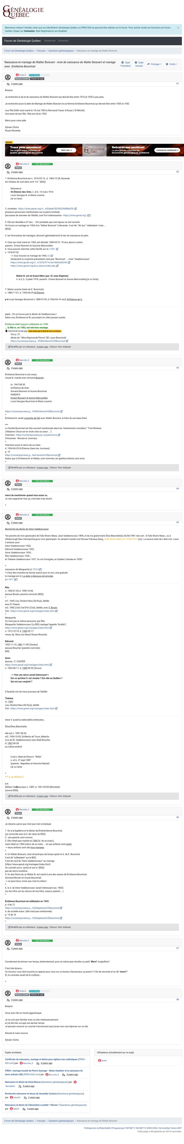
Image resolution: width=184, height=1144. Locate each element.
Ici (50, 255)
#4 (177, 488)
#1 (177, 83)
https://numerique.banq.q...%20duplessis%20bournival (33, 908)
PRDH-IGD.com (31, 1074)
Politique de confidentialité (97, 1128)
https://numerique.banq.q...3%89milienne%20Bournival (39, 341)
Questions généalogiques (61, 50)
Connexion (29, 31)
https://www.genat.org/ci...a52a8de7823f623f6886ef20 (47, 208)
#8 (177, 999)
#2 (177, 171)
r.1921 (54, 249)
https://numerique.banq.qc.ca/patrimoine (38, 435)
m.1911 (11, 579)
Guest (102, 1060)
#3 (177, 367)
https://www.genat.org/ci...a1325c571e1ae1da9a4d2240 (41, 262)
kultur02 (15, 1097)
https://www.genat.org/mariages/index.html (34, 611)
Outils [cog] (170, 64)
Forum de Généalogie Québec (22, 40)
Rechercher (50, 40)
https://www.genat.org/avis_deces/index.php (35, 266)
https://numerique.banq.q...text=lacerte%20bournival (33, 455)
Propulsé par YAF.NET (123, 1128)
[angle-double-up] (176, 1135)
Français (41, 50)
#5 (177, 522)
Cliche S (21, 75)
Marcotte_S (22, 164)
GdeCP (14, 1109)
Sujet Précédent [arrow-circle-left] (126, 64)
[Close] (178, 27)
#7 (177, 948)
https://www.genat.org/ (76, 215)
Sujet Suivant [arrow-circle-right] (139, 64)
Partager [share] (153, 64)
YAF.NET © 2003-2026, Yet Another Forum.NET (158, 1128)
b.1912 (36, 569)
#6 (177, 817)
